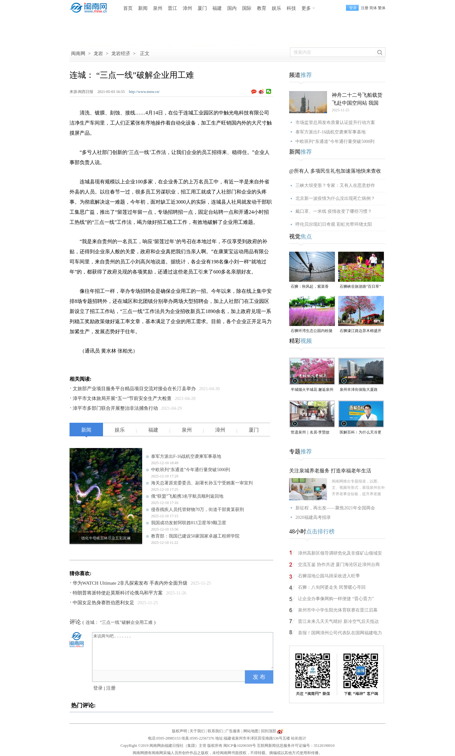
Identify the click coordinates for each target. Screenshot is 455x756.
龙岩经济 (120, 53)
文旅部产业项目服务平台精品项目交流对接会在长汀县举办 (134, 388)
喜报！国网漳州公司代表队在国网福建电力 (340, 632)
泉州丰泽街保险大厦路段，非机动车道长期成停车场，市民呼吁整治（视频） (360, 390)
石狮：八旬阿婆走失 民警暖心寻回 (332, 587)
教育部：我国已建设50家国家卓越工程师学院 (195, 536)
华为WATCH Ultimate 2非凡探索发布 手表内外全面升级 (130, 583)
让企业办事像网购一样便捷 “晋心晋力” (336, 598)
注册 (364, 8)
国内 (232, 8)
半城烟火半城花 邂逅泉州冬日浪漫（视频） (312, 390)
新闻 (143, 8)
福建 (217, 8)
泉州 (157, 8)
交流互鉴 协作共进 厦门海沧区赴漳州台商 (339, 564)
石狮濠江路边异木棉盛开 (360, 331)
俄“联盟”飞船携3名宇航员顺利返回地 (187, 496)
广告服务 (232, 731)
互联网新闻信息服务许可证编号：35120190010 (296, 745)
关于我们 (197, 731)
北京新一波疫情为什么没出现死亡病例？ (335, 198)
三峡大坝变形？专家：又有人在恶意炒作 (335, 185)
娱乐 (276, 8)
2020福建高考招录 (313, 517)
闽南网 (78, 53)
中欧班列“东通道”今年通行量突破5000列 (190, 469)
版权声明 (179, 731)
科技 (291, 8)
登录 (98, 688)
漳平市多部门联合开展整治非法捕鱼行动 (115, 408)
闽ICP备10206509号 (239, 745)
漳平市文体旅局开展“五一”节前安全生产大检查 (122, 398)
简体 (373, 8)
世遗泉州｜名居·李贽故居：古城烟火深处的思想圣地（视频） (311, 432)
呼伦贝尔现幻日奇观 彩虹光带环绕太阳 (333, 224)
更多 (306, 8)
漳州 (187, 8)
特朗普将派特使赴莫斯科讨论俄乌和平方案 (118, 592)
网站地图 (250, 731)
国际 (247, 8)
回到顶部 (268, 731)
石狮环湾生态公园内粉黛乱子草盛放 (311, 331)
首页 (128, 8)
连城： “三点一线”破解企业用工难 (119, 622)
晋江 (172, 8)
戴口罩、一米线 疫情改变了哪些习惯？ (333, 211)
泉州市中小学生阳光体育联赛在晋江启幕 (338, 610)
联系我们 (215, 731)
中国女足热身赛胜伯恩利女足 (103, 602)
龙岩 (98, 53)
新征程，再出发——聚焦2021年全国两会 (335, 508)
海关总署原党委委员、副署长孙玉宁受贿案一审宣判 (202, 483)
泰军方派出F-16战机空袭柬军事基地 (186, 456)
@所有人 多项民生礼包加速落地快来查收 (335, 171)
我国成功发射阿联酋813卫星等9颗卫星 (188, 522)
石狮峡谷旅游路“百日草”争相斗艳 (360, 287)
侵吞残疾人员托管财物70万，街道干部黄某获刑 (197, 509)
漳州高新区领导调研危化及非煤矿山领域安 (340, 553)
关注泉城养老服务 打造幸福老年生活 (330, 470)
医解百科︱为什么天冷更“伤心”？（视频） (360, 432)
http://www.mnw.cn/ (144, 91)
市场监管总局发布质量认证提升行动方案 (335, 122)
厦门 (202, 8)
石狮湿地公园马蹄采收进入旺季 (329, 576)
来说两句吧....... (183, 651)
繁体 (381, 8)
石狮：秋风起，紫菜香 (310, 286)
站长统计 (298, 738)
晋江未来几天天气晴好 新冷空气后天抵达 (338, 621)
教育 (261, 8)
